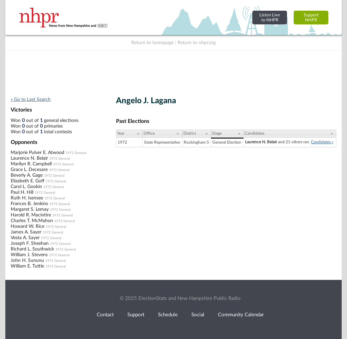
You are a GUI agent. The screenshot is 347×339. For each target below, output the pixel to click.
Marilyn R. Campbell (31, 164)
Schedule (168, 314)
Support (135, 314)
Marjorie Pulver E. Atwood (37, 152)
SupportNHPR (311, 17)
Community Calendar (241, 314)
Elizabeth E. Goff (27, 181)
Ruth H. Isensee (27, 198)
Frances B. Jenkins (29, 203)
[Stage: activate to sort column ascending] (227, 134)
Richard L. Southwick (32, 249)
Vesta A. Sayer (25, 237)
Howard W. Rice (27, 226)
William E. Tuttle (27, 266)
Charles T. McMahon (32, 220)
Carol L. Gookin (26, 186)
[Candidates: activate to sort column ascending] (290, 134)
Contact (105, 314)
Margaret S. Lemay (30, 209)
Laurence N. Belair (29, 158)
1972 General (76, 153)
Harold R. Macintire (31, 215)
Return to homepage (152, 42)
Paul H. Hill (22, 192)
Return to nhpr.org (197, 42)
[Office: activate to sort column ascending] (162, 134)
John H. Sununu (27, 260)
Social (197, 314)
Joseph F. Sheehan (30, 243)
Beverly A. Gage (27, 175)
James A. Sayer (26, 232)
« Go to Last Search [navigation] (31, 99)
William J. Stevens (29, 254)
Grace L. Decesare (29, 169)
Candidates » (322, 142)
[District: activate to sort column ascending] (196, 134)
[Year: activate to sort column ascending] (129, 134)
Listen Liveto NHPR (269, 17)
